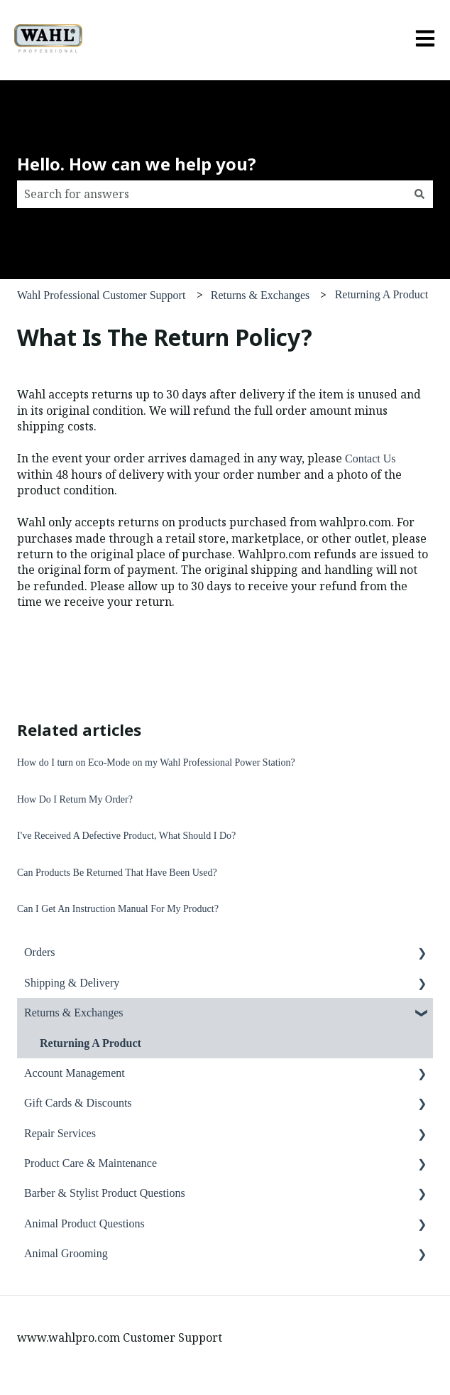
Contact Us (370, 458)
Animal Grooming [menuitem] (66, 1253)
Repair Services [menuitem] (60, 1133)
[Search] (419, 193)
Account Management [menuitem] (74, 1073)
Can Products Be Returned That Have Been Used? (117, 872)
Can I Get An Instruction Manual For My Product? (118, 908)
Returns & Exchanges (260, 295)
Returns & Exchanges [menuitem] (74, 1012)
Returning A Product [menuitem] (90, 1043)
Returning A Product (382, 294)
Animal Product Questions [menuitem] (84, 1223)
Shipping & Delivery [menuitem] (71, 983)
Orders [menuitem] (39, 952)
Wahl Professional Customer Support (101, 295)
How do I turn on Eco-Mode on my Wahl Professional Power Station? (156, 762)
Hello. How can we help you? (136, 163)
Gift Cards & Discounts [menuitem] (78, 1103)
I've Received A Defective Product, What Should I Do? (126, 835)
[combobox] (211, 193)
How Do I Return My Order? (75, 799)
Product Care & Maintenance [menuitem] (90, 1163)
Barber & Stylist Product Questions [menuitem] (104, 1193)
